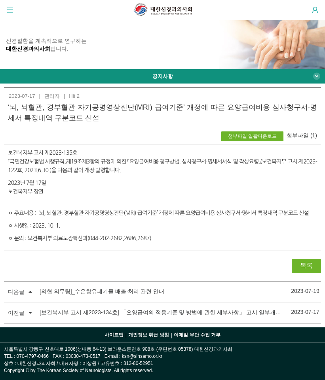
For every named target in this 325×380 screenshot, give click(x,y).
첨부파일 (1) (302, 135)
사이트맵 (114, 335)
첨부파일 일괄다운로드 (252, 136)
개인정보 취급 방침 (148, 335)
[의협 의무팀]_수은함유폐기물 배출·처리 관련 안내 (102, 291)
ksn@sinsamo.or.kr (142, 356)
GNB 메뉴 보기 (10, 10)
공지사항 (162, 76)
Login (315, 10)
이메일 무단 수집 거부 (197, 335)
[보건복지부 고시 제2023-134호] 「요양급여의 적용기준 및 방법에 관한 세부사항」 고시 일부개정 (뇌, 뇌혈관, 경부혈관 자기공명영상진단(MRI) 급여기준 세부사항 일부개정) (162, 312)
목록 (306, 265)
